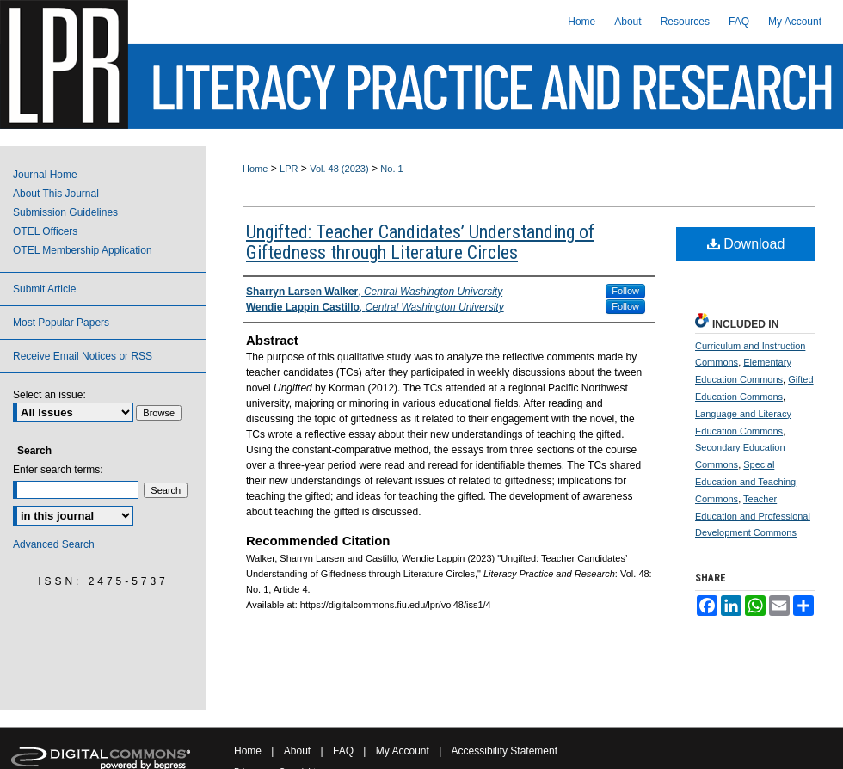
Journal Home (45, 175)
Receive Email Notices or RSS (82, 356)
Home (255, 168)
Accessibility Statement (504, 751)
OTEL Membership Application (82, 250)
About (297, 751)
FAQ (343, 751)
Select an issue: (49, 395)
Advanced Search (54, 544)
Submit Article (44, 289)
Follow (625, 291)
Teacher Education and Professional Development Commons (752, 516)
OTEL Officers (45, 231)
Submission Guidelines (65, 212)
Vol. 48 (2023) (339, 168)
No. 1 (391, 168)
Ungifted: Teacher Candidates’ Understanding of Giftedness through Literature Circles (420, 242)
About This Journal (56, 194)
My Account (402, 751)
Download (746, 244)
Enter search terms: (58, 470)
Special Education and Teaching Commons (745, 481)
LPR (289, 168)
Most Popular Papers (61, 323)
